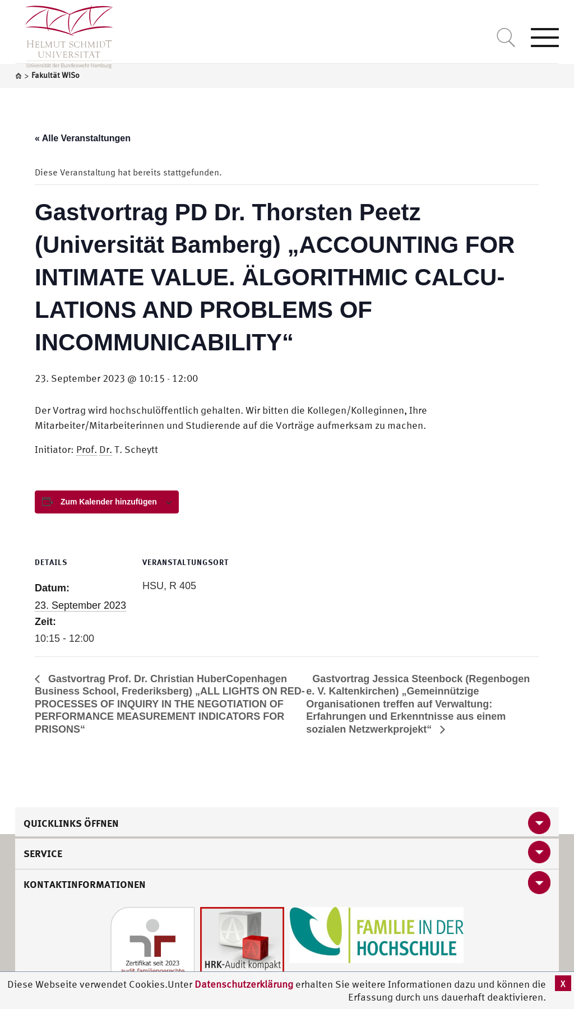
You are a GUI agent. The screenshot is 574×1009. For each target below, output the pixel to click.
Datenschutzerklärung (244, 984)
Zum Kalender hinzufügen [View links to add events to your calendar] (109, 501)
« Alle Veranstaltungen (83, 138)
